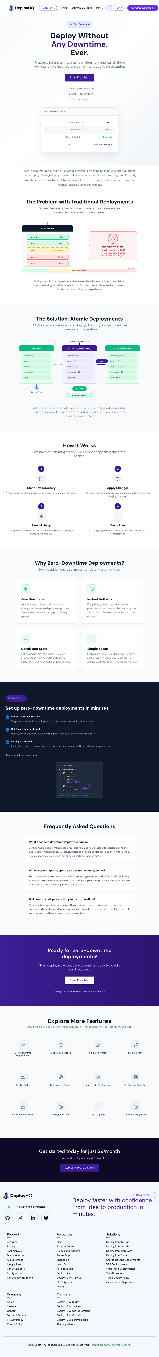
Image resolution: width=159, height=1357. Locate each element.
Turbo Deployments (117, 1277)
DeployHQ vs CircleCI (69, 1315)
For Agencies (14, 1273)
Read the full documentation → (23, 755)
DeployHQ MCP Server (69, 1277)
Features (47, 8)
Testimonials (77, 8)
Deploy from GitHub (117, 1242)
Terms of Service (16, 1315)
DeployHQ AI (64, 1273)
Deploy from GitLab (117, 1246)
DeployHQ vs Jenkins (69, 1306)
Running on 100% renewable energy (110, 1344)
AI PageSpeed (65, 1268)
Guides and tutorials (68, 1251)
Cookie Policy (15, 1324)
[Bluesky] (45, 1217)
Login (119, 8)
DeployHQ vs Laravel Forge (72, 1319)
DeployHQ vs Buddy (68, 1302)
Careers (11, 1306)
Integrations (14, 1264)
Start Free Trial (79, 77)
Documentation (16, 1255)
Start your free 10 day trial (79, 1167)
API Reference (15, 1259)
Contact (11, 1311)
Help (97, 8)
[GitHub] (7, 1217)
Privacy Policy (15, 1319)
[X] (20, 1217)
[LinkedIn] (33, 1217)
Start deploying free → (142, 8)
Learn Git (62, 1264)
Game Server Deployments (121, 1282)
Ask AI (60, 1286)
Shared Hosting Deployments (123, 1259)
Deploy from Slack (116, 1255)
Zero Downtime (115, 1273)
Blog (89, 8)
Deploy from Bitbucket (119, 1251)
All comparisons (66, 1324)
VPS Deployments (116, 1264)
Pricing (64, 8)
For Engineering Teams (20, 1277)
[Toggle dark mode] (108, 8)
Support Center (66, 1246)
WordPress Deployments (120, 1268)
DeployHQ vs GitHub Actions (73, 1311)
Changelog (63, 1259)
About (10, 1302)
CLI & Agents (64, 1282)
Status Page (63, 1255)
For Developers (16, 1268)
